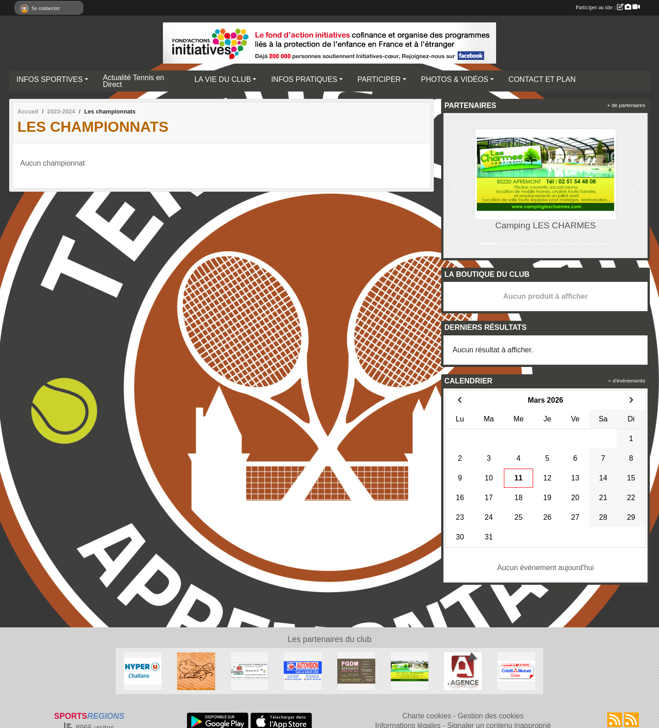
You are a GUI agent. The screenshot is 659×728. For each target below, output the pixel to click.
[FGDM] (356, 670)
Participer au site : (608, 7)
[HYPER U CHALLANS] (142, 670)
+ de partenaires (626, 105)
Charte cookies (426, 716)
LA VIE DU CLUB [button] (222, 79)
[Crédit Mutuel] (516, 670)
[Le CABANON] (196, 670)
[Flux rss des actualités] (614, 719)
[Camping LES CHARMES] (409, 670)
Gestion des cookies (491, 716)
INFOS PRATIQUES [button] (304, 79)
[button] (455, 185)
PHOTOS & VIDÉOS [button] (454, 79)
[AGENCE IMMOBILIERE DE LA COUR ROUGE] (462, 670)
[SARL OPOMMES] (249, 670)
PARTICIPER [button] (379, 79)
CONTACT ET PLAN (542, 79)
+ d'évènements (626, 380)
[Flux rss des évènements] (631, 719)
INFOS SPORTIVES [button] (49, 79)
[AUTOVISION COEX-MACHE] (302, 670)
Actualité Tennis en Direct (133, 81)
